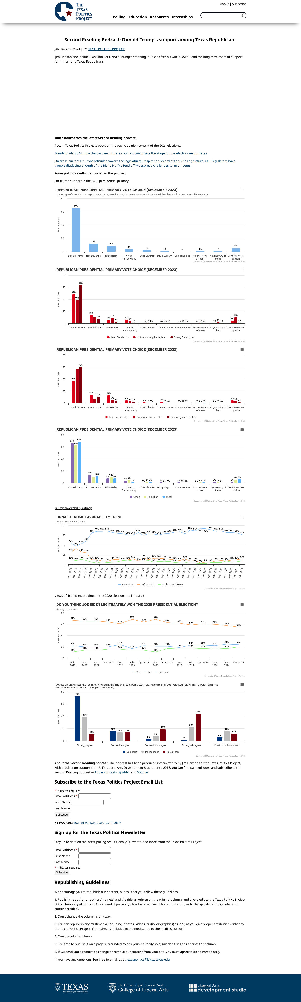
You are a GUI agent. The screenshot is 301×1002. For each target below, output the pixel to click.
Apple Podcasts (106, 772)
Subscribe (239, 4)
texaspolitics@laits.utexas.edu (148, 959)
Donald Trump (108, 823)
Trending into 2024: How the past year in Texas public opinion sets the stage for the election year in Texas (131, 153)
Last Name (63, 808)
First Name (63, 802)
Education (138, 16)
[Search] (223, 15)
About (224, 4)
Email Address (66, 796)
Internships (182, 16)
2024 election (85, 823)
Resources (159, 16)
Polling (119, 16)
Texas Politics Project (106, 49)
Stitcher (142, 772)
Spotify (123, 772)
